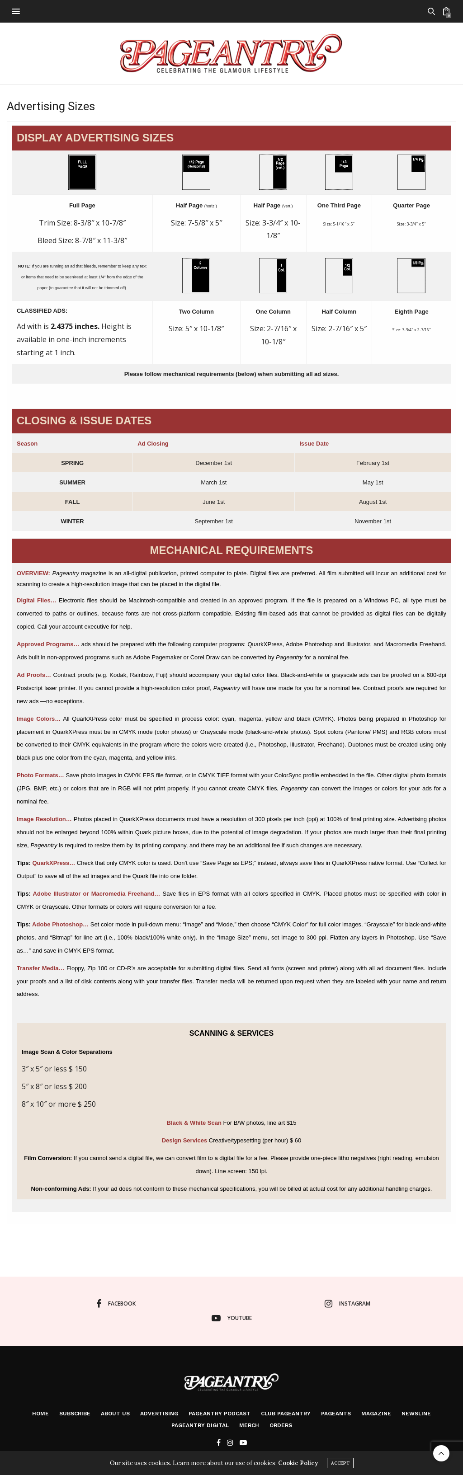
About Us (115, 1413)
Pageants (336, 1413)
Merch (249, 1425)
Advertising (159, 1413)
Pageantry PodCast (219, 1413)
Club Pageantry (286, 1413)
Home (40, 1413)
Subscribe (74, 1413)
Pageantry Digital (200, 1425)
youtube (232, 1318)
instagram (347, 1303)
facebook (116, 1303)
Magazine (376, 1413)
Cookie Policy (298, 1463)
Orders (280, 1425)
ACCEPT (340, 1463)
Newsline (416, 1413)
